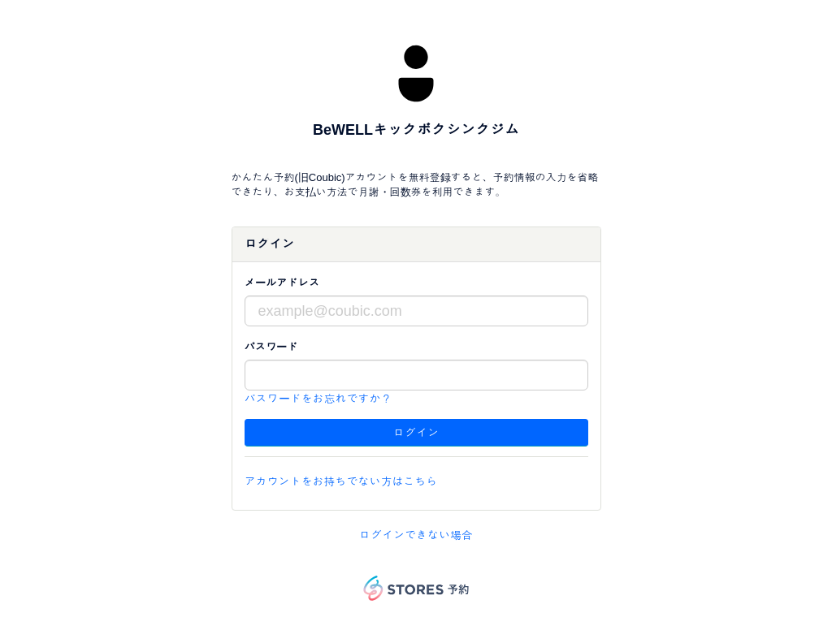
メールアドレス (282, 283)
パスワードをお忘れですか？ (318, 398)
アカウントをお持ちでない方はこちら (341, 481)
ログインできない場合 (416, 535)
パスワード (271, 347)
